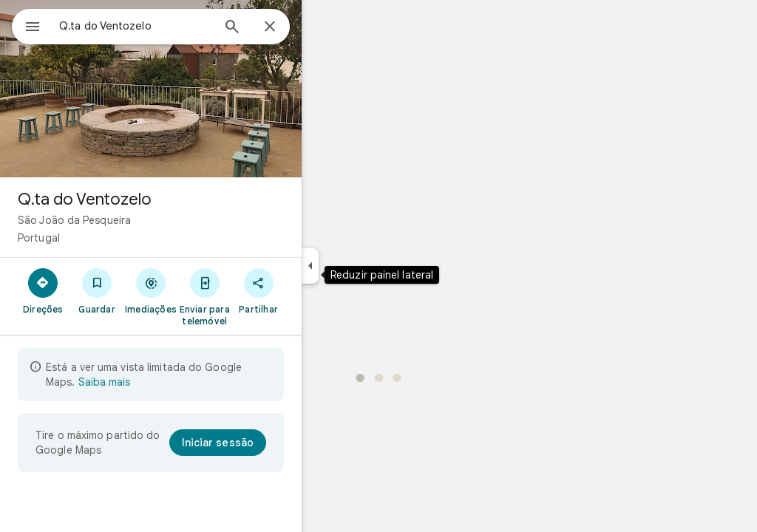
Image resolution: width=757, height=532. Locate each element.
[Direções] (96, 290)
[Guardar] (150, 290)
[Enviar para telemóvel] (258, 296)
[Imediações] (204, 290)
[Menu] (26, 25)
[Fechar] (323, 27)
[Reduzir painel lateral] (363, 266)
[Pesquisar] (285, 28)
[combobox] (174, 26)
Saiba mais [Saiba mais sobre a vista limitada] (157, 382)
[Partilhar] (312, 290)
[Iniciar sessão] (271, 442)
